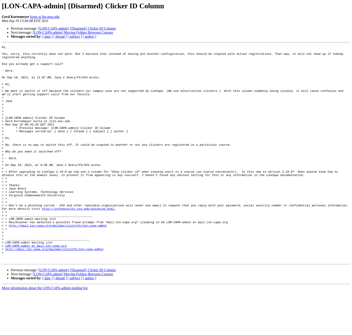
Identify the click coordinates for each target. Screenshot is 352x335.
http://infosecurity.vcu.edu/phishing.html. (79, 242)
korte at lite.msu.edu (44, 17)
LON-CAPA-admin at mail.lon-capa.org (36, 286)
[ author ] (89, 36)
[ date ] (47, 36)
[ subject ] (75, 36)
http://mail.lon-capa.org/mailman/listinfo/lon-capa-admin (58, 262)
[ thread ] (60, 36)
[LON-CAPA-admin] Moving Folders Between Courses (73, 32)
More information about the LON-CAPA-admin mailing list (45, 331)
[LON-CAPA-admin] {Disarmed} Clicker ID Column (77, 28)
